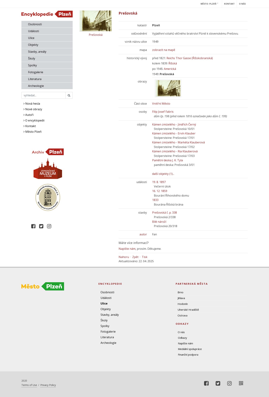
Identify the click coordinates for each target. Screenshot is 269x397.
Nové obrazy (33, 109)
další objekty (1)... (163, 174)
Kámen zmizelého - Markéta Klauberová (178, 142)
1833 (155, 200)
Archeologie (36, 86)
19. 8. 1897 (159, 182)
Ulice (31, 38)
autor (143, 234)
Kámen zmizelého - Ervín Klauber (173, 133)
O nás (242, 3)
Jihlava (181, 298)
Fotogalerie (35, 72)
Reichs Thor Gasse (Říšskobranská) (190, 58)
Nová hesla (32, 103)
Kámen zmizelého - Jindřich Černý (174, 124)
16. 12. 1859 (159, 191)
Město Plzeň (33, 132)
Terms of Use (29, 385)
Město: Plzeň (209, 3)
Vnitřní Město (161, 103)
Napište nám (127, 249)
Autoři (29, 115)
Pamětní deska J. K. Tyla (167, 160)
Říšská (172, 63)
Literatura (34, 79)
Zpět (135, 257)
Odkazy (182, 337)
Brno (180, 292)
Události (33, 31)
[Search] (43, 95)
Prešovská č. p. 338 (164, 212)
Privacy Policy (48, 385)
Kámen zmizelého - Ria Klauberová (175, 151)
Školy (31, 58)
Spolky (32, 65)
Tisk (144, 257)
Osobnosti (35, 24)
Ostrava (182, 315)
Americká (170, 69)
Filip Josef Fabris (163, 112)
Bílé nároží (159, 222)
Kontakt (229, 3)
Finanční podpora (188, 354)
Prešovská (95, 35)
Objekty (33, 45)
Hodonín (183, 304)
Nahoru (124, 257)
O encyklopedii (34, 120)
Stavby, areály (37, 52)
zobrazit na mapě (163, 50)
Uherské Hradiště (188, 309)
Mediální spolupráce (190, 349)
